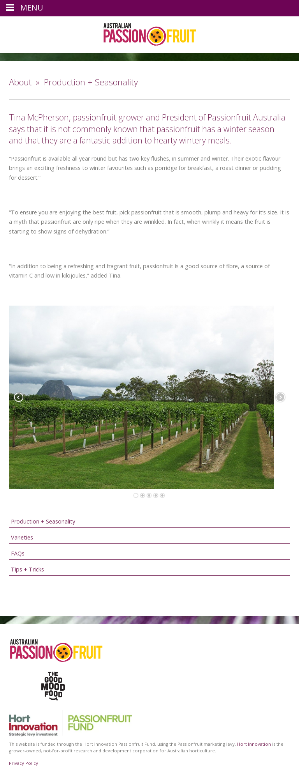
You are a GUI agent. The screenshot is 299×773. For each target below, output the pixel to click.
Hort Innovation (254, 744)
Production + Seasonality (43, 521)
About (20, 82)
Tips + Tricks (27, 569)
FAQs (18, 553)
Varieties (22, 537)
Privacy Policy (23, 763)
